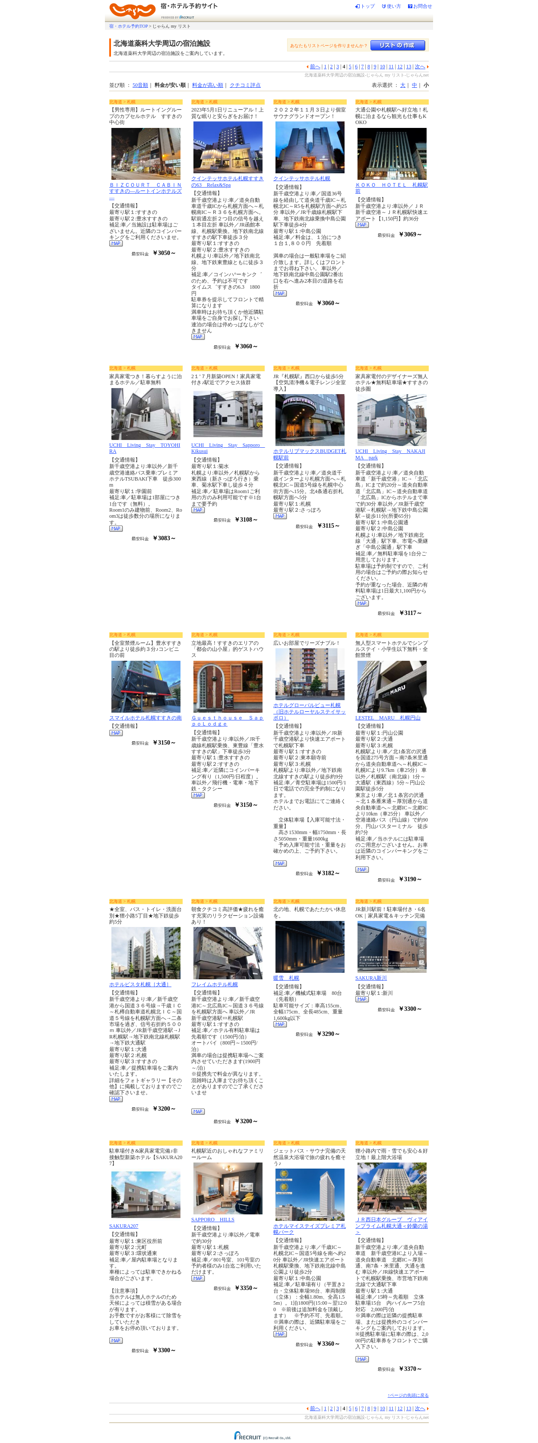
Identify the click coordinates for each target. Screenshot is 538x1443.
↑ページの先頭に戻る (408, 1395)
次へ (420, 67)
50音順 (140, 85)
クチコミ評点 (245, 85)
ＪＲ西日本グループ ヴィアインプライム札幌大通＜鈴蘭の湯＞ (391, 1226)
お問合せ (422, 6)
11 (391, 67)
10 (382, 67)
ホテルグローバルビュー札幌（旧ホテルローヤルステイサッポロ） (309, 711)
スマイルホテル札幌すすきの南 (145, 718)
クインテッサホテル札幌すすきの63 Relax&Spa (227, 181)
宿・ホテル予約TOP (128, 26)
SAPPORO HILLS (212, 1220)
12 (399, 67)
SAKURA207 (123, 1226)
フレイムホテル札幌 (214, 984)
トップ (368, 6)
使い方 (394, 6)
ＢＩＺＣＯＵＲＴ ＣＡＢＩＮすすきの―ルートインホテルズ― (145, 191)
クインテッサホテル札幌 (301, 178)
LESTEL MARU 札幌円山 (388, 718)
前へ (315, 67)
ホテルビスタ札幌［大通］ (140, 984)
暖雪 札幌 (286, 978)
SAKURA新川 (371, 978)
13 (408, 67)
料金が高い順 (207, 85)
